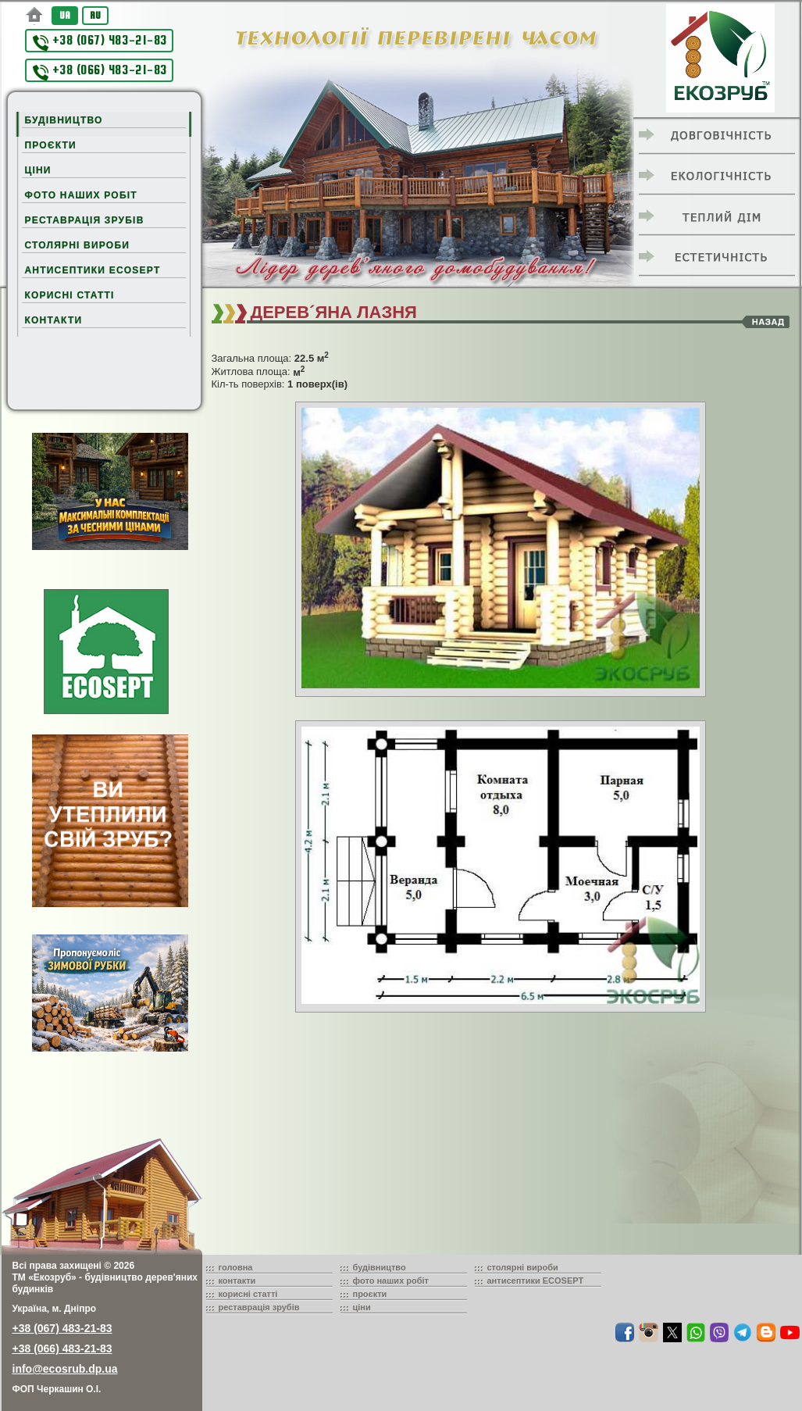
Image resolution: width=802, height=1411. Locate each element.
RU (95, 15)
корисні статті (248, 1293)
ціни (362, 1307)
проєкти (370, 1293)
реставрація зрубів (259, 1307)
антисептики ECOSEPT (535, 1280)
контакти (237, 1280)
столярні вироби (522, 1267)
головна (236, 1267)
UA (64, 15)
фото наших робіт (391, 1280)
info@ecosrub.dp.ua (65, 1369)
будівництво (379, 1267)
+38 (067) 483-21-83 (100, 42)
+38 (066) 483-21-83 (100, 71)
